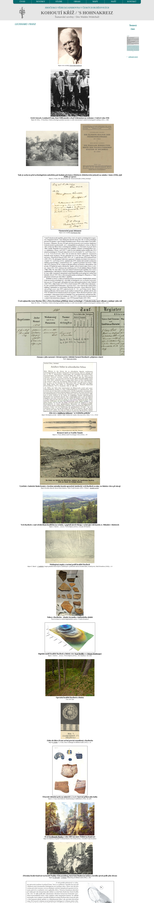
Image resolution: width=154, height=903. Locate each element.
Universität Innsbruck (75, 65)
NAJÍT (113, 1)
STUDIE (59, 1)
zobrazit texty (133, 57)
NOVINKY (40, 1)
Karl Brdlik (79, 654)
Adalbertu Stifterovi (64, 413)
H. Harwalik (56, 877)
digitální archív (94, 488)
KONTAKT (131, 1)
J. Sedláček (40, 566)
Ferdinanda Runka (56, 837)
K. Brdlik (54, 742)
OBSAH (77, 1)
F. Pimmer (64, 877)
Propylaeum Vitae (75, 232)
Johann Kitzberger (94, 654)
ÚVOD (22, 1)
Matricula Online (72, 359)
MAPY (95, 1)
